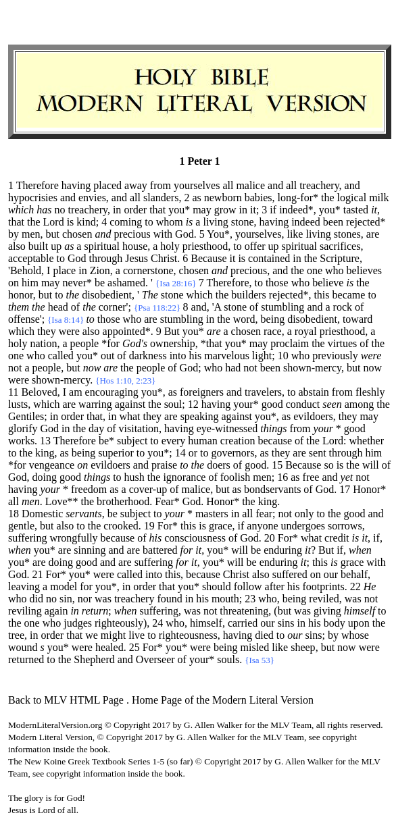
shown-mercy (312, 367)
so (328, 465)
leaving (24, 586)
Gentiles (26, 416)
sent (317, 453)
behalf (354, 574)
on (13, 282)
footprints (324, 586)
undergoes (303, 525)
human (203, 440)
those (277, 282)
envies (92, 197)
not (15, 367)
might (113, 635)
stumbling (282, 307)
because (274, 440)
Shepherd (94, 659)
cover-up (148, 489)
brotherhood (123, 501)
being (273, 319)
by (13, 234)
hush (134, 477)
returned (26, 659)
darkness (148, 355)
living (215, 222)
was (103, 598)
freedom (89, 489)
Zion (100, 270)
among (359, 404)
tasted (355, 209)
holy (169, 246)
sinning (89, 550)
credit (336, 538)
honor (20, 295)
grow (225, 209)
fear (263, 513)
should (216, 586)
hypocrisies (32, 197)
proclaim (289, 343)
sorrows (345, 525)
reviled (324, 598)
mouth (225, 598)
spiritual (101, 246)
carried (242, 623)
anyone (262, 525)
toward (357, 319)
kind (85, 222)
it (253, 209)
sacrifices (340, 246)
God (184, 234)
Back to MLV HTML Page (66, 700)
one (314, 270)
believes (364, 270)
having (76, 185)
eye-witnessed (227, 428)
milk (379, 197)
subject (132, 440)
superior (115, 453)
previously (335, 355)
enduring (283, 550)
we (91, 635)
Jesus (136, 258)
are (373, 234)
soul (173, 404)
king (44, 453)
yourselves (197, 185)
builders (248, 295)
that (157, 209)
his (195, 355)
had (233, 367)
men (31, 234)
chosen (77, 234)
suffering (27, 538)
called (61, 355)
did (36, 598)
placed (107, 185)
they (46, 331)
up (56, 246)
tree (16, 635)
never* (77, 282)
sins (286, 623)
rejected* (366, 222)
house (134, 246)
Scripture (340, 258)
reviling (25, 611)
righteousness (188, 635)
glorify (23, 428)
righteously (119, 623)
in (117, 209)
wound (23, 647)
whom (169, 222)
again (56, 611)
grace (220, 525)
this (321, 295)
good (272, 404)
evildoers (313, 416)
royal (306, 331)
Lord (53, 222)
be (100, 282)
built (38, 246)
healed (109, 647)
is (70, 222)
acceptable (31, 258)
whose (355, 635)
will (370, 465)
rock (342, 307)
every (174, 440)
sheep (303, 647)
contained (269, 258)
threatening (244, 611)
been (333, 222)
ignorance (184, 477)
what (129, 416)
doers (218, 465)
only (304, 513)
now (372, 367)
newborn (223, 197)
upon (359, 623)
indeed (305, 222)
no (59, 209)
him (30, 282)
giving (327, 611)
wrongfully (73, 538)
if (241, 525)
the (328, 197)
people (84, 343)
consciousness (195, 538)
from (160, 185)
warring (95, 404)
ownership (172, 343)
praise (164, 465)
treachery (319, 185)
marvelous (226, 355)
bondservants (272, 489)
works (21, 440)
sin (65, 598)
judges (78, 623)
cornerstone (148, 270)
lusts (18, 404)
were (69, 331)
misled (255, 647)
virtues (343, 343)
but (52, 234)
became (349, 295)
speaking (199, 416)
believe (327, 282)
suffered (289, 574)
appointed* (127, 331)
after (275, 586)
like (295, 234)
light (262, 355)
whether (366, 440)
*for (110, 343)
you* (179, 209)
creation (237, 440)
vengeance (52, 465)
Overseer (155, 659)
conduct (303, 404)
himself (206, 623)
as (172, 392)
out (107, 355)
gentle (21, 525)
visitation (139, 428)
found (169, 598)
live (136, 635)
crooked (121, 525)
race (273, 331)
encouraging (112, 392)
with (162, 234)
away (135, 185)
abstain (314, 392)
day (96, 428)
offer (255, 246)
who (334, 270)
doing (44, 477)
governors (232, 453)
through (106, 258)
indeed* (296, 209)
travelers (263, 392)
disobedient (107, 295)
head (58, 307)
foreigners (202, 392)
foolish (235, 477)
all (227, 185)
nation (43, 343)
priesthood (205, 246)
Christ (164, 258)
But (326, 550)
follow (248, 586)
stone (242, 222)
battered (160, 550)
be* (106, 440)
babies (258, 197)
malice (250, 185)
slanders (160, 197)
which (200, 295)
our (331, 574)
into (178, 355)
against (130, 404)
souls (228, 659)
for (86, 586)
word (244, 319)
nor (85, 598)
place (64, 270)
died (264, 635)
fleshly (370, 392)
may (202, 209)
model (63, 586)
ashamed (126, 282)
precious (132, 234)
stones (347, 234)
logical (352, 197)
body (334, 623)
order (135, 209)
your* (245, 404)
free (311, 477)
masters (211, 513)
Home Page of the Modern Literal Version (223, 700)
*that (211, 343)
